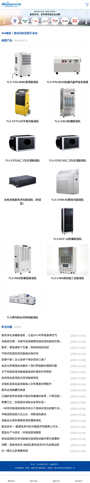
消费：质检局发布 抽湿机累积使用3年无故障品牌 (30, 444)
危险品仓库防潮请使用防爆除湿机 (21, 420)
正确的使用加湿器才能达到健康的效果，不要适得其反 (31, 396)
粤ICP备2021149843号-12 (64, 468)
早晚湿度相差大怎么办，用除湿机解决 (23, 414)
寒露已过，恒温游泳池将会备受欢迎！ (23, 402)
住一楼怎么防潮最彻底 (14, 450)
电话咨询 (79, 479)
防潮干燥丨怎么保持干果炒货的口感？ (23, 359)
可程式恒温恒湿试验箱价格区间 (19, 353)
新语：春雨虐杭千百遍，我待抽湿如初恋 (25, 347)
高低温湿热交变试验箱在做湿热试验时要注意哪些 (30, 438)
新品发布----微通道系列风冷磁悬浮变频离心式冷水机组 (31, 426)
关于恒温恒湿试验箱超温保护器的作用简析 (26, 371)
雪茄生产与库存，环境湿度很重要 (21, 432)
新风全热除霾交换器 (13, 389)
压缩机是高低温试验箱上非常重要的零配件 (26, 384)
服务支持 (56, 479)
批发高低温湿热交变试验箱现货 (19, 377)
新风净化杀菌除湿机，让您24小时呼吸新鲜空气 (29, 335)
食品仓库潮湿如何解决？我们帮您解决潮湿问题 (29, 365)
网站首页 (11, 479)
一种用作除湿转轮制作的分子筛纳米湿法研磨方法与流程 (31, 408)
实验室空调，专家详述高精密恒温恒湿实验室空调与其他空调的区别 (31, 341)
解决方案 (34, 479)
